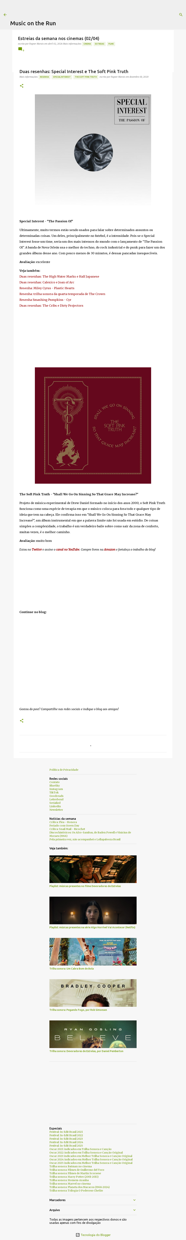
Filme (111, 44)
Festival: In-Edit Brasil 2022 (66, 1135)
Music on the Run (33, 23)
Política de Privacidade (63, 769)
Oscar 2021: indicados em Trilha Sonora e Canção (80, 1149)
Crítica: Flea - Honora (63, 822)
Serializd (54, 802)
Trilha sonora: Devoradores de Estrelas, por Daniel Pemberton (86, 1051)
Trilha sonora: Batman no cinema (70, 1166)
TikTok (54, 792)
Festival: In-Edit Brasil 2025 (66, 1145)
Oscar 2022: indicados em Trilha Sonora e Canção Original (86, 1152)
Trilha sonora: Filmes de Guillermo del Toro (76, 1169)
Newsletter (56, 809)
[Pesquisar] (147, 14)
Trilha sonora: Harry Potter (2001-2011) (74, 1176)
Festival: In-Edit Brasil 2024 (66, 1142)
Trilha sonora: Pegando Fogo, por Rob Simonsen (78, 1009)
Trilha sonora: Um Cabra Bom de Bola (71, 968)
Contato (54, 782)
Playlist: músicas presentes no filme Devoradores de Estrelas (85, 886)
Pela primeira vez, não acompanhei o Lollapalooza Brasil (84, 839)
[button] (21, 86)
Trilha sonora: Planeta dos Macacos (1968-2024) (79, 1187)
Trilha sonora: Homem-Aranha (69, 1180)
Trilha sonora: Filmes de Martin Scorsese (75, 1173)
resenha (44, 77)
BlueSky (54, 785)
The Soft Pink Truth (86, 77)
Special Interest (62, 77)
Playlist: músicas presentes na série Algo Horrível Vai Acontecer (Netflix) (92, 927)
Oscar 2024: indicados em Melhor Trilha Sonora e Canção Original (91, 1159)
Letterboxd (56, 799)
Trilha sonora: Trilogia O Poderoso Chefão (76, 1190)
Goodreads (56, 796)
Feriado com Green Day (64, 825)
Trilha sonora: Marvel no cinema (70, 1183)
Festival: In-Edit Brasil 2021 (66, 1131)
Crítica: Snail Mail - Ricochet (67, 829)
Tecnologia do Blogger (93, 1235)
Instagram (56, 789)
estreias (99, 44)
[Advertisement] (76, 8)
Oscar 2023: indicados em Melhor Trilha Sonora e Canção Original (90, 1156)
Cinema (87, 44)
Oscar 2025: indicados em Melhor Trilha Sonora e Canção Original (90, 1163)
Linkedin (55, 806)
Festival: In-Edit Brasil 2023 (66, 1138)
